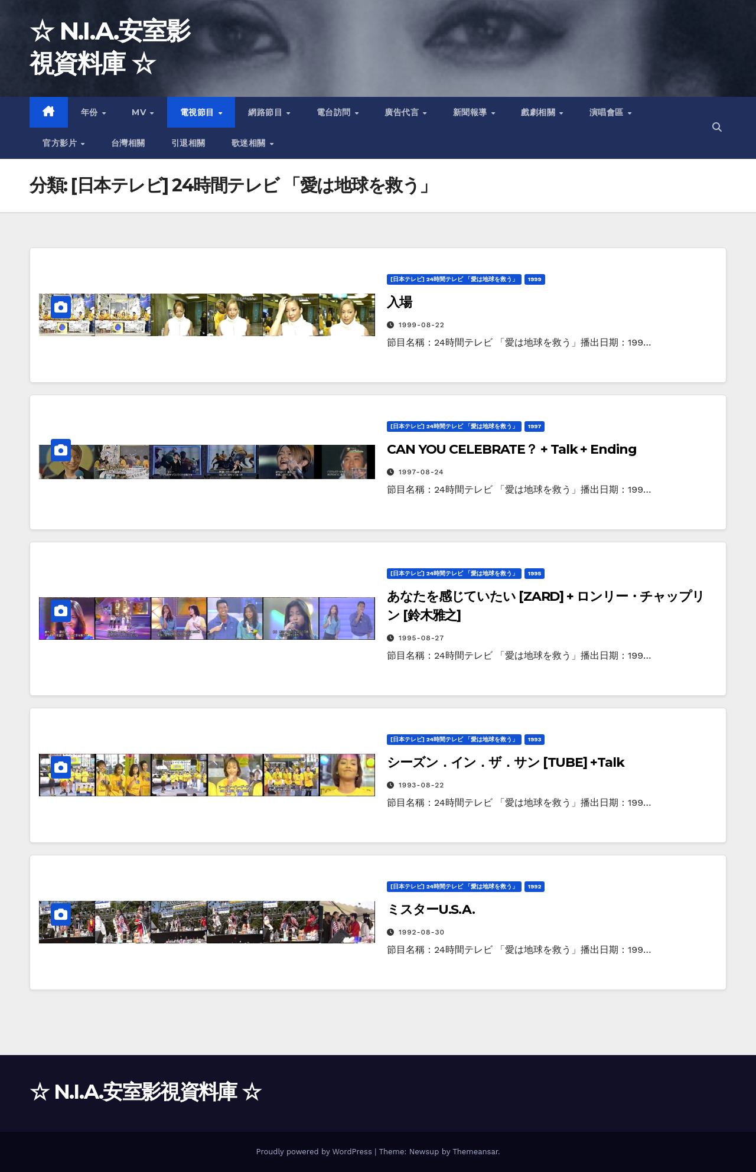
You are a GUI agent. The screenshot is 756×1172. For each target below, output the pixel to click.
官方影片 (61, 143)
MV (140, 112)
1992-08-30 (422, 932)
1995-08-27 (421, 638)
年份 (91, 112)
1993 (534, 739)
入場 (399, 302)
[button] (717, 127)
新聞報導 (471, 112)
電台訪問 (335, 112)
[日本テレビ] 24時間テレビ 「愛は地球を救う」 (454, 279)
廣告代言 (403, 112)
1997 (534, 426)
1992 (535, 886)
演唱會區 (608, 112)
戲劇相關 (539, 112)
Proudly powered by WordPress (315, 1151)
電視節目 (198, 112)
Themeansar (475, 1151)
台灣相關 (128, 143)
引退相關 (188, 143)
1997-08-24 (421, 472)
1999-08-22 (422, 325)
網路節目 (266, 112)
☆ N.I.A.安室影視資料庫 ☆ (145, 1091)
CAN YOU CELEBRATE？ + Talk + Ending (512, 449)
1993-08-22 (421, 785)
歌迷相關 (250, 143)
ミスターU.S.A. (431, 909)
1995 (534, 573)
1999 (535, 279)
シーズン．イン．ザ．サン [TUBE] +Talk (505, 762)
